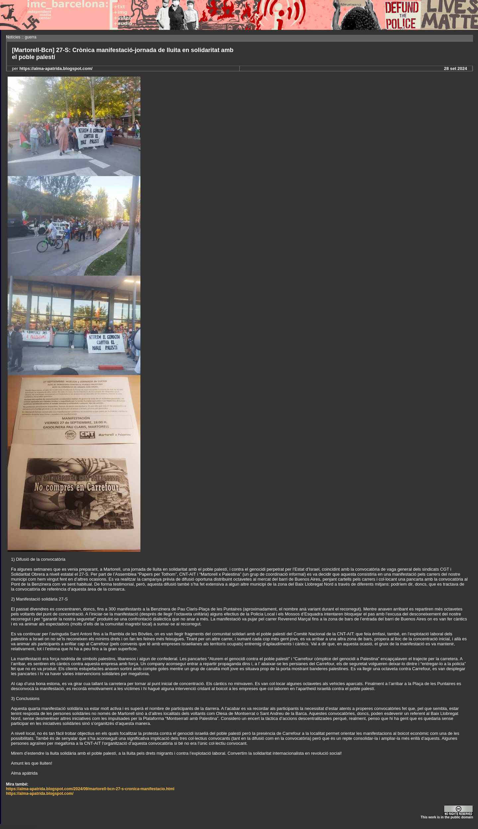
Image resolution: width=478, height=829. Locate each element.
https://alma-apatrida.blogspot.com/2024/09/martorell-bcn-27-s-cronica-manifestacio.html (90, 789)
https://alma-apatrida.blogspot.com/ (39, 793)
